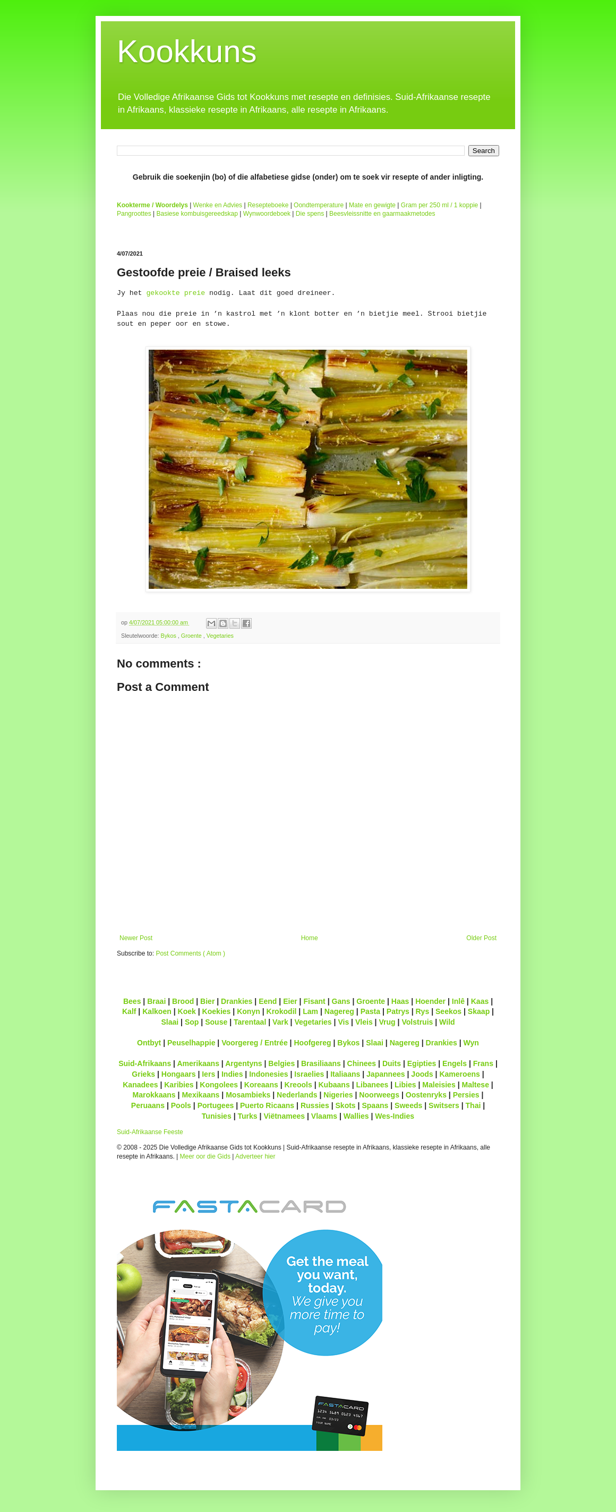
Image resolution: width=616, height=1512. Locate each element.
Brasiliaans (321, 1063)
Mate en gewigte (372, 205)
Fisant (314, 1001)
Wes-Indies (394, 1116)
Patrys (398, 1011)
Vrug (387, 1022)
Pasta (370, 1011)
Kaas (480, 1001)
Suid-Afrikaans (144, 1063)
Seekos (448, 1011)
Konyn (248, 1011)
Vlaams (324, 1116)
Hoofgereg (312, 1042)
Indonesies (268, 1074)
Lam (310, 1011)
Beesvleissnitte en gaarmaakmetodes (382, 213)
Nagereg (339, 1011)
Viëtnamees (284, 1116)
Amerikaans (198, 1063)
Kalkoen (157, 1011)
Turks (247, 1116)
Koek (187, 1011)
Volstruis (417, 1022)
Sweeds (408, 1105)
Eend (268, 1001)
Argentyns (243, 1063)
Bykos (168, 635)
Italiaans (345, 1074)
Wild (447, 1022)
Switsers (444, 1105)
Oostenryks (426, 1095)
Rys (422, 1011)
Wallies (356, 1116)
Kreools (298, 1084)
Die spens (310, 213)
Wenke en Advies (218, 205)
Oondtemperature (319, 205)
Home (309, 938)
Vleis (364, 1022)
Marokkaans (154, 1095)
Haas (400, 1001)
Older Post (481, 938)
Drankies (236, 1001)
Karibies (178, 1084)
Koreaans (261, 1084)
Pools (181, 1105)
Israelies (309, 1074)
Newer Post (135, 938)
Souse (216, 1022)
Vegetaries (220, 635)
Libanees (372, 1084)
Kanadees (140, 1084)
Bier (207, 1001)
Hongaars (178, 1074)
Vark (280, 1022)
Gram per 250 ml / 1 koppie (439, 205)
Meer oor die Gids (205, 1156)
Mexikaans (200, 1095)
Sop (192, 1022)
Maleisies (438, 1084)
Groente (192, 635)
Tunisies (217, 1116)
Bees (132, 1001)
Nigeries (338, 1095)
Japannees (385, 1074)
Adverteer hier (255, 1156)
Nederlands (297, 1095)
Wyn (471, 1042)
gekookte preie (175, 293)
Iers (208, 1074)
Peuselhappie (191, 1042)
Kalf (129, 1011)
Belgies (281, 1063)
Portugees (216, 1105)
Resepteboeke (267, 205)
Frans (483, 1063)
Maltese (475, 1084)
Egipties (422, 1063)
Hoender (430, 1001)
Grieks (143, 1074)
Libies (405, 1084)
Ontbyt (149, 1042)
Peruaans (148, 1105)
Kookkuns (187, 51)
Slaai (169, 1022)
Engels (454, 1063)
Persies (466, 1095)
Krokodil (282, 1011)
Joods (422, 1074)
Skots (345, 1105)
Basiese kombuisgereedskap (197, 213)
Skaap (479, 1011)
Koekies (216, 1011)
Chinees (362, 1063)
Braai (156, 1001)
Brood (183, 1001)
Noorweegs (379, 1095)
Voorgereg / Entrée (254, 1042)
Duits (391, 1063)
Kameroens (459, 1074)
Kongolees (219, 1084)
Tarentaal (250, 1022)
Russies (315, 1105)
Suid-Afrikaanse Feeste (150, 1132)
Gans (341, 1001)
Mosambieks (248, 1095)
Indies (232, 1074)
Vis (343, 1022)
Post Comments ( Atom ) (190, 953)
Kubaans (333, 1084)
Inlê (458, 1001)
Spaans (375, 1105)
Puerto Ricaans (267, 1105)
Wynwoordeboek (266, 213)
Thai (473, 1105)
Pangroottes (134, 213)
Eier (290, 1001)
